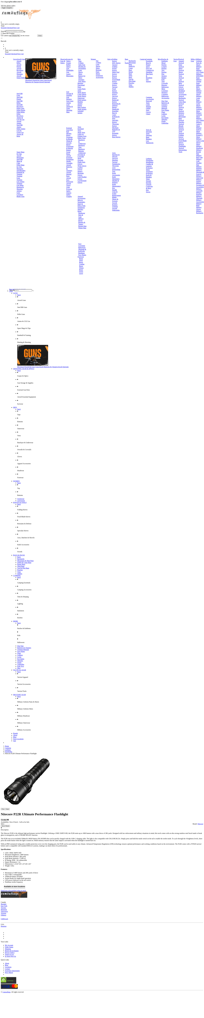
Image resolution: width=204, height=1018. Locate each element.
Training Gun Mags (20, 184)
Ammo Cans (68, 104)
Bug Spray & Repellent (149, 76)
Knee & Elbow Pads (81, 205)
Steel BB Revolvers (20, 105)
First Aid (149, 68)
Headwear (81, 213)
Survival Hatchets (115, 159)
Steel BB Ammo (20, 126)
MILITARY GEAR (19, 695)
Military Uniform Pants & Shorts (199, 62)
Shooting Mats (69, 111)
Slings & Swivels (69, 142)
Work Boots (81, 261)
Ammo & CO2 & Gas (20, 118)
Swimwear (99, 75)
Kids (163, 79)
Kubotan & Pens (116, 117)
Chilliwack (4, 919)
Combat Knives (114, 84)
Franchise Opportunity (12, 971)
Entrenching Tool (116, 170)
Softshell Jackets (80, 112)
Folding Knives (114, 60)
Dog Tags (164, 101)
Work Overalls (80, 159)
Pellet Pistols (21, 110)
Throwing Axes (115, 167)
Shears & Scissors (115, 200)
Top (97, 61)
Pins (162, 74)
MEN (15, 407)
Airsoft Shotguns (20, 73)
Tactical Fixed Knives (114, 89)
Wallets (131, 87)
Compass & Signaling (150, 71)
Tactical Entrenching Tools (183, 150)
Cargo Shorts (82, 94)
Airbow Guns (19, 192)
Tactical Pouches (181, 121)
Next (7, 809)
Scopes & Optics (69, 60)
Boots (81, 258)
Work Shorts (82, 92)
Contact (7, 969)
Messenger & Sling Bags (25, 561)
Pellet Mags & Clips (20, 166)
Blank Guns (20, 196)
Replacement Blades (116, 196)
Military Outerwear (199, 177)
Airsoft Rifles (19, 62)
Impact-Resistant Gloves (81, 173)
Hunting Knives (114, 93)
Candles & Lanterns (149, 165)
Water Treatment (149, 170)
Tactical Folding (114, 65)
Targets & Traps (69, 107)
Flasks (163, 121)
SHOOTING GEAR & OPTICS (23, 369)
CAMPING (17, 575)
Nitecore (200, 824)
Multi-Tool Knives (115, 73)
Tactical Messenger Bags (182, 116)
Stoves (148, 192)
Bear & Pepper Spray (148, 64)
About (15, 735)
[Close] (2, 33)
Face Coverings (81, 245)
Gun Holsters (69, 98)
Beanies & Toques (81, 223)
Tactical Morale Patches (181, 126)
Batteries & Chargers (165, 104)
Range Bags (131, 73)
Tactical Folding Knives (181, 135)
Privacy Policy (10, 952)
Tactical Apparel (181, 60)
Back (19, 295)
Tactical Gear (176, 60)
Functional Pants (81, 86)
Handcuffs (115, 109)
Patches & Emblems (164, 60)
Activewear (99, 77)
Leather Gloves (80, 168)
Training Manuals (164, 107)
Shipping (8, 949)
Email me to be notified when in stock (13, 890)
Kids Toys (20, 666)
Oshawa (3, 915)
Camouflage (6, 992)
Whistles (164, 119)
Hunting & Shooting (20, 188)
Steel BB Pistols (20, 98)
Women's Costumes (164, 93)
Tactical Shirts (181, 67)
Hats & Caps (80, 216)
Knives (109, 59)
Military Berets (81, 219)
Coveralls (164, 83)
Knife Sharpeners (115, 178)
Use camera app (19, 35)
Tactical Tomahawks (116, 163)
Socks (81, 271)
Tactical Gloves (181, 86)
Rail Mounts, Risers (69, 133)
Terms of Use (9, 954)
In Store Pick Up (10, 956)
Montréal (4, 909)
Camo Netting (148, 105)
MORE (15, 621)
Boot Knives (116, 137)
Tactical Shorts (181, 71)
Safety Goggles (69, 195)
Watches (80, 209)
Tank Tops (81, 65)
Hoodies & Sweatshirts (82, 67)
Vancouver (4, 911)
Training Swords (115, 207)
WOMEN (16, 481)
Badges (163, 78)
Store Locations (18, 739)
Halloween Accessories (165, 97)
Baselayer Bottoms (81, 150)
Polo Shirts (82, 81)
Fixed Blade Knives (116, 80)
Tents (147, 133)
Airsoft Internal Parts (68, 174)
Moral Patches (163, 64)
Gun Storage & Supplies (69, 93)
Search (3, 31)
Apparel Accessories (81, 197)
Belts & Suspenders (81, 201)
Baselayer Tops (81, 146)
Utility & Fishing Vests (82, 135)
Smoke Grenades (69, 162)
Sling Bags (130, 76)
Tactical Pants (181, 64)
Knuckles (115, 111)
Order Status (9, 947)
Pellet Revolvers (20, 115)
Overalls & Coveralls (81, 155)
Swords (114, 203)
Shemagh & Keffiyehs (82, 250)
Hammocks (149, 143)
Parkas (80, 105)
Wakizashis (116, 210)
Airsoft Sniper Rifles (21, 77)
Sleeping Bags (149, 136)
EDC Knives (116, 63)
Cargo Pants (82, 89)
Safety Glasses (68, 192)
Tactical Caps (181, 78)
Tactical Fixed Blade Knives (183, 140)
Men (79, 59)
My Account (9, 945)
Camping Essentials (149, 60)
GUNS (15, 293)
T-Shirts (81, 63)
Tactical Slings (181, 108)
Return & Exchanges (12, 951)
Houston (3, 926)
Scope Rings (68, 153)
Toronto (3, 908)
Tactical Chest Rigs (182, 101)
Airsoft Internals (44, 82)
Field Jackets (82, 100)
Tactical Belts (181, 82)
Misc (19, 668)
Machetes (115, 128)
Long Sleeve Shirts (80, 72)
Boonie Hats (82, 226)
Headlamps (149, 162)
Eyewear (69, 189)
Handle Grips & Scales (114, 191)
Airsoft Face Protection (69, 180)
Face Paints (165, 110)
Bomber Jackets (80, 103)
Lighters (164, 114)
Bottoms (80, 83)
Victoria (3, 913)
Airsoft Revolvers (20, 69)
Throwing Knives (115, 125)
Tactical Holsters (181, 112)
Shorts (98, 74)
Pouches (131, 83)
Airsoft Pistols (19, 65)
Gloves (80, 164)
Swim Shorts (82, 96)
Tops (79, 61)
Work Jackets (82, 109)
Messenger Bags (132, 63)
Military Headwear (199, 147)
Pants (97, 72)
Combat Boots (81, 265)
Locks (163, 116)
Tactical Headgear (182, 90)
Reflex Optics (68, 65)
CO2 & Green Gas (20, 131)
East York (4, 906)
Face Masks (82, 255)
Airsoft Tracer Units (68, 185)
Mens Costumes (164, 90)
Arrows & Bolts (20, 135)
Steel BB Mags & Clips (20, 161)
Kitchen (148, 183)
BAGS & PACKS (19, 555)
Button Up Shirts (81, 77)
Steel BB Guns (20, 94)
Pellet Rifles (21, 112)
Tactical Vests (181, 75)
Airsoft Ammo (19, 122)
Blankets (149, 139)
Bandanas (81, 253)
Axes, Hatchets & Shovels (116, 154)
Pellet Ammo (21, 129)
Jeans (79, 91)
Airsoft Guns (21, 59)
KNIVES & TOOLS (20, 502)
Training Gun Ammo (20, 181)
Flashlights (149, 160)
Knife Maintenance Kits (116, 186)
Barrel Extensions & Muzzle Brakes (69, 147)
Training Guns (19, 177)
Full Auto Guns (42, 80)
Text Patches (163, 71)
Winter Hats (82, 228)
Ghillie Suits (148, 109)
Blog (14, 737)
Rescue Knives (114, 77)
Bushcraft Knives (115, 101)
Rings (79, 211)
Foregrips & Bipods (69, 138)
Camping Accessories (150, 98)
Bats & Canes (114, 114)
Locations (8, 967)
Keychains (164, 118)
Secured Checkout (7, 28)
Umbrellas (164, 123)
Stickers (164, 76)
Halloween (165, 87)
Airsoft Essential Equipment (69, 157)
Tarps (148, 103)
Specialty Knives (115, 121)
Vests (79, 127)
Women (93, 59)
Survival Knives (115, 97)
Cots (147, 141)
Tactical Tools (181, 130)
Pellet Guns (20, 108)
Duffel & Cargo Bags (132, 68)
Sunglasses (81, 207)
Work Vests (81, 132)
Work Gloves (82, 166)
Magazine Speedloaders (21, 169)
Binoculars (69, 76)
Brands (15, 733)
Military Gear (193, 60)
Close (40, 35)
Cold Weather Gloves (82, 178)
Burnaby (3, 904)
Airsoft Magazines (20, 156)
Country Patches (164, 67)
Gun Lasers (68, 73)
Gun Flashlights (69, 69)
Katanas (114, 205)
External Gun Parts (69, 129)
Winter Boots (81, 269)
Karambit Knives (115, 134)
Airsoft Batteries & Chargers (38, 81)
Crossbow (20, 194)
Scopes (68, 63)
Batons (114, 107)
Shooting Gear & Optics (63, 61)
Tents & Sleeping (149, 131)
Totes (130, 85)
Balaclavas (81, 247)
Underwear (82, 153)
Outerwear (81, 98)
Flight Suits (81, 162)
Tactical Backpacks (182, 97)
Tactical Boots (181, 104)
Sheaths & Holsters (115, 181)
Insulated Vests (81, 129)
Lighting (149, 158)
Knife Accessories (116, 174)
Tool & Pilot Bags (132, 80)
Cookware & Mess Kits (149, 188)
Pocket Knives (114, 69)
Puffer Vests (82, 138)
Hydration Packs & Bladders (149, 175)
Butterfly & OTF (116, 130)
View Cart (16, 28)
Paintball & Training (20, 173)
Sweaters (81, 79)
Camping (143, 59)
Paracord (149, 101)
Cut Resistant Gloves (82, 181)
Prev (3, 809)
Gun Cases (69, 101)
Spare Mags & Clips (20, 153)
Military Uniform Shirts (199, 109)
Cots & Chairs (148, 113)
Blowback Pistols (31, 80)
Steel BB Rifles (20, 102)
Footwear (81, 257)
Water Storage (148, 180)
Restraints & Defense (116, 104)
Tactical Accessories (182, 93)
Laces (81, 273)
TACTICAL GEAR (19, 670)
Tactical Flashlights (182, 145)
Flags (163, 112)
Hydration (149, 168)
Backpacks (132, 61)
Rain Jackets (82, 107)
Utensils (148, 184)
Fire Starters (148, 80)
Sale (14, 741)
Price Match (9, 972)
